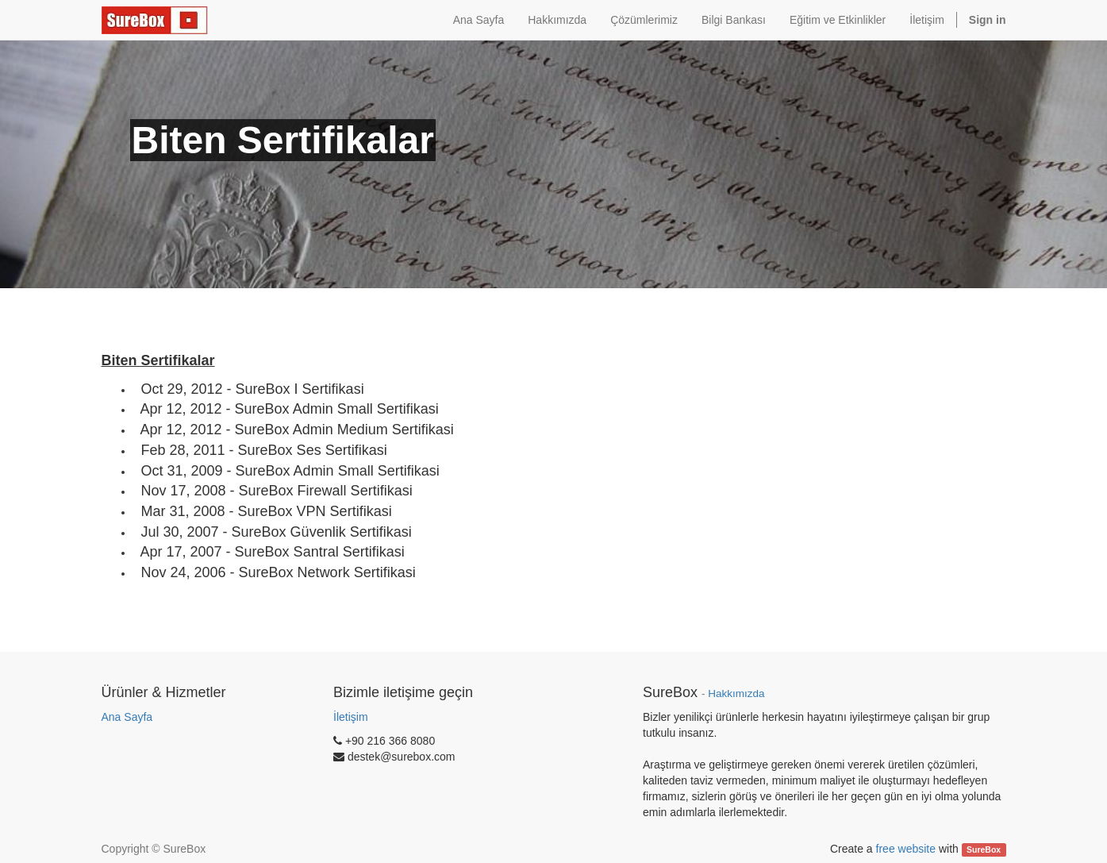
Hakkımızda (736, 693)
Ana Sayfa (127, 717)
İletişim (350, 717)
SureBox (984, 849)
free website (906, 848)
